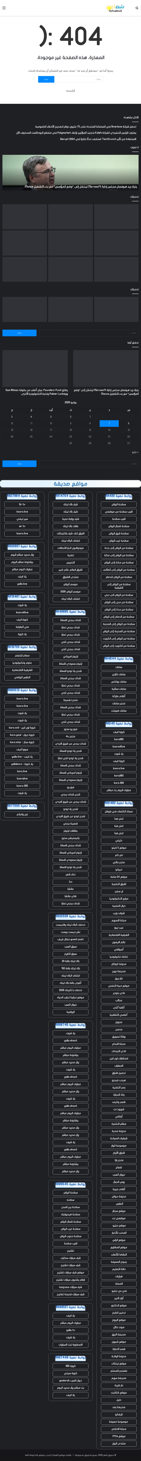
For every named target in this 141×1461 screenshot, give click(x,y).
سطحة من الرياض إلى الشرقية (118, 586)
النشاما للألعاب (119, 1254)
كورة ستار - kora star (22, 742)
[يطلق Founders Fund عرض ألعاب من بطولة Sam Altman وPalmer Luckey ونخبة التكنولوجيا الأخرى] (70, 216)
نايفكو (119, 1414)
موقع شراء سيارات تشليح (70, 1272)
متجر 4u (70, 736)
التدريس (70, 562)
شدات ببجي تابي (70, 642)
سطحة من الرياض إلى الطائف (119, 570)
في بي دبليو (119, 1291)
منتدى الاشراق (71, 577)
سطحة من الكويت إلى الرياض (119, 646)
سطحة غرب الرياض (119, 541)
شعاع (119, 1167)
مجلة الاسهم (118, 920)
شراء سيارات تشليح (70, 1265)
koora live (118, 768)
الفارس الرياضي (22, 677)
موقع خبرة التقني (118, 986)
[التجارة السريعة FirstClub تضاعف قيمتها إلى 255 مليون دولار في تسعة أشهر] (24, 216)
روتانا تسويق (118, 1036)
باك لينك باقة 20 (70, 961)
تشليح (70, 1251)
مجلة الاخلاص (118, 1429)
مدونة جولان (119, 1196)
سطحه (70, 1200)
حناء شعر (70, 874)
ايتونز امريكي (70, 656)
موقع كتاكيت (119, 1392)
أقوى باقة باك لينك (70, 983)
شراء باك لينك (70, 504)
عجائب (118, 1000)
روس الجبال (119, 1182)
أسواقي (118, 949)
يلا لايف (70, 1315)
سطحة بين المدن (70, 1207)
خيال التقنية (118, 906)
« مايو (135, 452)
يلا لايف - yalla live (22, 757)
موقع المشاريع (118, 1247)
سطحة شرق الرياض (119, 533)
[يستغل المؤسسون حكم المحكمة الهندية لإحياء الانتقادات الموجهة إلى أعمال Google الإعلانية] (70, 269)
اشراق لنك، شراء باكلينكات (70, 533)
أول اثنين (118, 1298)
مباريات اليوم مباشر (70, 1048)
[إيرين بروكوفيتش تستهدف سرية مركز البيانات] (24, 243)
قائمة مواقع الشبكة (61, 1455)
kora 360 (119, 783)
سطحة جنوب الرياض (70, 1236)
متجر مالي (119, 862)
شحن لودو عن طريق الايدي (70, 816)
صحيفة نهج (119, 971)
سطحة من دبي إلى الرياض (118, 602)
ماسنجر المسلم (118, 1371)
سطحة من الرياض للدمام (119, 577)
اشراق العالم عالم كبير (70, 570)
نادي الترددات (119, 1051)
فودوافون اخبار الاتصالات (70, 548)
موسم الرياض (70, 584)
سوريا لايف (22, 749)
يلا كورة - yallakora (22, 764)
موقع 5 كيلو (118, 848)
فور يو (70, 787)
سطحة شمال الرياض (118, 526)
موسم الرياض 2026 (70, 591)
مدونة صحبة (119, 1131)
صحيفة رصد (118, 1407)
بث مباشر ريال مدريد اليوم (70, 1388)
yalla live (22, 584)
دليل (118, 1400)
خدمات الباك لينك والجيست (70, 925)
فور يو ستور (70, 729)
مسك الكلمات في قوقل (119, 811)
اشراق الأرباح (119, 1153)
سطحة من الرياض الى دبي (118, 595)
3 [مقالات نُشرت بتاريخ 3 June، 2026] (51, 417)
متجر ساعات (118, 703)
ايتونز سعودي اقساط (70, 664)
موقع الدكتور (119, 1305)
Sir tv (22, 504)
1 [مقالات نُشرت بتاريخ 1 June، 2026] (90, 417)
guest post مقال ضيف (70, 939)
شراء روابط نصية (70, 519)
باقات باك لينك (70, 526)
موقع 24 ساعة (118, 877)
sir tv (22, 526)
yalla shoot (70, 1040)
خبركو (118, 869)
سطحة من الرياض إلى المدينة (119, 624)
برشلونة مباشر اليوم (22, 562)
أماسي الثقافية (119, 1015)
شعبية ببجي (70, 823)
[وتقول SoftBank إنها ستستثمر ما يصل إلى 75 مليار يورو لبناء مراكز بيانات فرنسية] (116, 269)
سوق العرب (70, 946)
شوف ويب (119, 913)
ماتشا (70, 889)
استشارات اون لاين (119, 1058)
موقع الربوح (119, 1320)
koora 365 (22, 786)
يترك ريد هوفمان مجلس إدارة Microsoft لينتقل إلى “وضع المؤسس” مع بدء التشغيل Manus (81, 186)
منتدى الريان (119, 1443)
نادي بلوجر (119, 993)
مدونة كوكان (118, 964)
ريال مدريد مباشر (70, 1062)
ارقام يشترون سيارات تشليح (70, 1280)
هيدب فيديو (119, 1080)
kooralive (22, 778)
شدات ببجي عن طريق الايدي (70, 743)
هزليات (119, 1276)
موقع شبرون (119, 1342)
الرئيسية (70, 90)
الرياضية (70, 1012)
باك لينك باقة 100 (70, 968)
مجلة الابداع (118, 1044)
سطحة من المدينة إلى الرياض (119, 631)
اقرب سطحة (118, 519)
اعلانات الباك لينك (70, 541)
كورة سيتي (70, 1373)
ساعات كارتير (118, 674)
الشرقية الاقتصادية (119, 935)
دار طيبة (119, 1385)
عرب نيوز (118, 927)
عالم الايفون (118, 942)
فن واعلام (22, 814)
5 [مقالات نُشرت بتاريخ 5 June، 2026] (12, 417)
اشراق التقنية (119, 884)
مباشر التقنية (118, 1124)
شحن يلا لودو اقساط (71, 671)
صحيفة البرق (119, 1334)
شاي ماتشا (70, 896)
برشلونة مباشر (70, 1055)
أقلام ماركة (118, 696)
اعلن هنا (118, 819)
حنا (70, 881)
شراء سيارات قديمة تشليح (70, 1294)
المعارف (118, 1066)
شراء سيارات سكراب (71, 1258)
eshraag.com (31, 1455)
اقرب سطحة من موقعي (119, 511)
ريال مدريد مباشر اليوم (22, 555)
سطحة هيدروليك (70, 1214)
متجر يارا (118, 1160)
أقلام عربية (119, 1189)
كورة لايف (119, 732)
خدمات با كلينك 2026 (70, 990)
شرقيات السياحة (118, 1138)
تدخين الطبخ (119, 1313)
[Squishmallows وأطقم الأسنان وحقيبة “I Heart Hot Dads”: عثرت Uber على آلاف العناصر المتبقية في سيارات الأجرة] (116, 243)
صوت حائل (118, 1327)
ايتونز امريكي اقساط (70, 773)
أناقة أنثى (118, 1007)
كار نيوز (119, 978)
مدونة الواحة (118, 1356)
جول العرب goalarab (70, 1380)
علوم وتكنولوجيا (22, 663)
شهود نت (118, 1109)
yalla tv (70, 1330)
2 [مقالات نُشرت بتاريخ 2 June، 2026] (70, 417)
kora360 (118, 739)
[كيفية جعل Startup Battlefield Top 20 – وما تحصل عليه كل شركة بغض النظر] (70, 243)
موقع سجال (118, 1211)
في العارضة (22, 627)
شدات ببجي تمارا (70, 627)
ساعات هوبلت (118, 711)
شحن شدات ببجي (70, 794)
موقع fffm (118, 1436)
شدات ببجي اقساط (70, 620)
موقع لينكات (118, 1363)
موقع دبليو (119, 1225)
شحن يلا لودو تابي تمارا (70, 758)
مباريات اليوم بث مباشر (119, 790)
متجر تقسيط (70, 700)
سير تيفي (22, 519)
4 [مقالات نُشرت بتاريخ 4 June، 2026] (31, 417)
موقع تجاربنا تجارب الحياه (70, 997)
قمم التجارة (118, 1349)
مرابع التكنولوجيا (118, 898)
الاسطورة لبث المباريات (70, 1344)
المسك (119, 1283)
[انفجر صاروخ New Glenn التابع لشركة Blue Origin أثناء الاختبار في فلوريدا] (24, 269)
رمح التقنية (118, 1087)
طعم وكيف (119, 1102)
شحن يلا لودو (70, 809)
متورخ (118, 1022)
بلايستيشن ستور (71, 838)
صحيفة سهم (118, 1378)
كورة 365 (71, 1366)
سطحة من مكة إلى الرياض (119, 562)
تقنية (70, 555)
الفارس (119, 1204)
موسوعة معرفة (119, 1421)
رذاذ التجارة (118, 1095)
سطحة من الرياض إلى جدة (118, 548)
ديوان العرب (119, 1174)
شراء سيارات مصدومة (70, 1287)
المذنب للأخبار (118, 1233)
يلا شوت (118, 754)
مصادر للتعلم (22, 655)
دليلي (118, 840)
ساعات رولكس (118, 681)
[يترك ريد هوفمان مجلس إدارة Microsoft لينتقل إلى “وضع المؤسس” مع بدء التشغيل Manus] (116, 216)
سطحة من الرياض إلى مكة (119, 555)
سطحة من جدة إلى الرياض (118, 609)
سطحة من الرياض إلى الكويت (119, 638)
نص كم (119, 855)
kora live (22, 771)
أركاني (119, 1116)
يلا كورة (22, 634)
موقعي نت (118, 1218)
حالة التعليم (119, 1269)
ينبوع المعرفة (119, 1262)
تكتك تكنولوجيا (119, 957)
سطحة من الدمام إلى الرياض (118, 617)
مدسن (118, 1029)
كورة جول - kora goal (22, 735)
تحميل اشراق (119, 1073)
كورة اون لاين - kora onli (22, 727)
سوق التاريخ (70, 954)
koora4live (119, 746)
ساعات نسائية (119, 689)
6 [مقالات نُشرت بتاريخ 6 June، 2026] (128, 423)
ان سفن (119, 891)
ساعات (118, 667)
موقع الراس (118, 1240)
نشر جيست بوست (70, 932)
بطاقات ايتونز (71, 831)
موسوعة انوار (118, 1145)
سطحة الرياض (119, 504)
